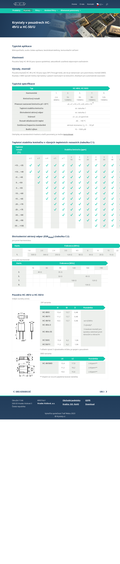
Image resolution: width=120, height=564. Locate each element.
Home (74, 4)
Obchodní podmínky (71, 400)
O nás (82, 4)
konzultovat (68, 134)
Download (89, 404)
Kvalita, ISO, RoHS (71, 404)
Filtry (37, 10)
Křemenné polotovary (70, 10)
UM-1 (102, 391)
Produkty (16, 10)
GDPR (87, 400)
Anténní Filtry (50, 10)
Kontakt (90, 4)
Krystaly (27, 10)
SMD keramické (23, 391)
